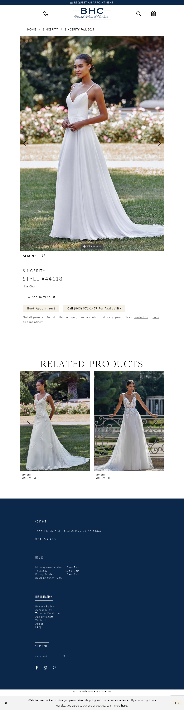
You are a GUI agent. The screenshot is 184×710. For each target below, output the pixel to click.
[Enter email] (50, 656)
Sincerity (50, 29)
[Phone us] (45, 13)
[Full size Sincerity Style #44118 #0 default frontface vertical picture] (92, 143)
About (39, 623)
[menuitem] (30, 14)
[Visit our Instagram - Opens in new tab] (45, 668)
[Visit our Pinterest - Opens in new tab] (54, 668)
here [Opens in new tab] (124, 705)
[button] (30, 14)
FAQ (38, 627)
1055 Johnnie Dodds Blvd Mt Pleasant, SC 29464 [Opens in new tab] (68, 531)
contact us (141, 317)
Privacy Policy (44, 606)
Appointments (44, 617)
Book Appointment (41, 308)
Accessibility (43, 610)
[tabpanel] (92, 143)
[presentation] (55, 421)
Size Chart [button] (30, 286)
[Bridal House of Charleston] (92, 14)
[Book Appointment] (92, 2)
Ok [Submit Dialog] (177, 703)
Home (31, 29)
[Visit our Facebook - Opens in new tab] (36, 668)
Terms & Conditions (48, 613)
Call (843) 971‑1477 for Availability (94, 308)
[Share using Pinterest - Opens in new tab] (43, 255)
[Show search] (138, 13)
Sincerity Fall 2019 (79, 29)
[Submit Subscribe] (63, 656)
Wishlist (40, 620)
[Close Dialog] (5, 703)
